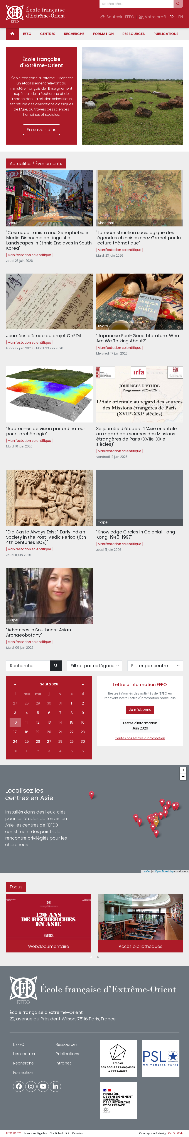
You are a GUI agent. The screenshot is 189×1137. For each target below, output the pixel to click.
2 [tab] (98, 957)
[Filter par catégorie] (94, 665)
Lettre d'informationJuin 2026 (140, 726)
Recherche (74, 33)
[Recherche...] (137, 4)
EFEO (27, 33)
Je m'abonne (140, 709)
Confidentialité (59, 1133)
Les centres (24, 1053)
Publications (166, 33)
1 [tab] (91, 957)
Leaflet (146, 871)
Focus (16, 887)
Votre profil (153, 17)
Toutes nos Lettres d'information (140, 738)
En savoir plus (41, 130)
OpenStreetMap (164, 871)
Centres (47, 33)
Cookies (77, 1133)
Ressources (133, 33)
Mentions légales (35, 1133)
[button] (156, 823)
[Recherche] (28, 665)
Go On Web (175, 1133)
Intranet (63, 1063)
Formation (103, 33)
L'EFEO (18, 1044)
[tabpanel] (48, 924)
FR (171, 17)
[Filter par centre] (155, 665)
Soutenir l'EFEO (117, 17)
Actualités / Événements (36, 163)
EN (180, 17)
